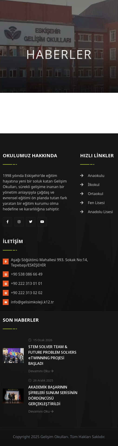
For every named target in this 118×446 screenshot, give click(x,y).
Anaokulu (92, 175)
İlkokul (90, 184)
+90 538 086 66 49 (27, 274)
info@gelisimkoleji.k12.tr (32, 302)
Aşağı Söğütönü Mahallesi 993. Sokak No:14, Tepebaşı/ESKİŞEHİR (49, 262)
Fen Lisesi (92, 202)
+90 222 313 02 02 (27, 292)
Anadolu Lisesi (96, 211)
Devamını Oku (40, 371)
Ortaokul (91, 193)
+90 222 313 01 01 (27, 283)
